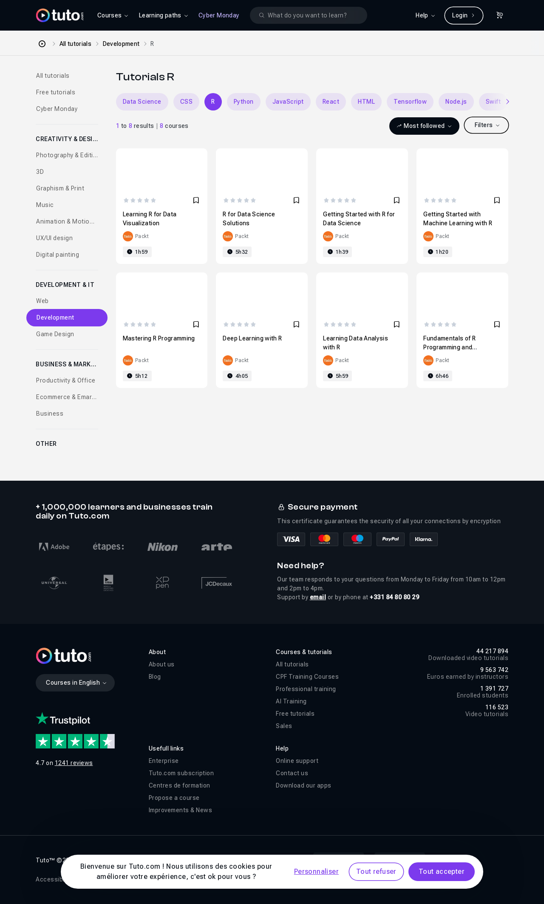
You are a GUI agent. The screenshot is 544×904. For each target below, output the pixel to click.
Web (42, 301)
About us (162, 664)
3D (40, 171)
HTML (366, 101)
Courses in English (77, 682)
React (331, 101)
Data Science (142, 101)
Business (49, 413)
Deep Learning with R (252, 338)
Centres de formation (179, 785)
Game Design (55, 334)
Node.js (456, 101)
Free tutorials (55, 92)
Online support (297, 760)
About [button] (157, 652)
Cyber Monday (218, 15)
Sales (284, 726)
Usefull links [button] (166, 748)
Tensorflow (410, 101)
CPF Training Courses (307, 676)
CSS (186, 101)
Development (121, 43)
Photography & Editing (67, 155)
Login (464, 15)
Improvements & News (180, 810)
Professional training (306, 689)
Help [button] (282, 748)
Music (45, 204)
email (318, 597)
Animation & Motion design (67, 221)
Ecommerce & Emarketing (67, 397)
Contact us (292, 773)
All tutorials (76, 43)
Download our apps (304, 785)
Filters (488, 125)
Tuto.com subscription (181, 773)
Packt (142, 236)
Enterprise (164, 760)
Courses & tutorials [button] (304, 652)
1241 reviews (74, 762)
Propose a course (174, 797)
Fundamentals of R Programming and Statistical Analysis (450, 347)
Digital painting (57, 254)
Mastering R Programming (159, 338)
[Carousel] (312, 102)
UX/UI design (54, 238)
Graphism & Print (60, 188)
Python (244, 101)
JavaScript (288, 101)
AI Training (291, 701)
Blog (155, 676)
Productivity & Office (66, 380)
